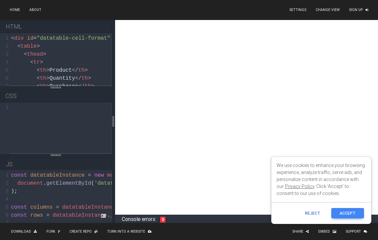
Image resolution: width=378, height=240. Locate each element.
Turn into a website (129, 231)
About (35, 10)
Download (24, 231)
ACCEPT (348, 213)
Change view (328, 10)
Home (15, 10)
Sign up (358, 10)
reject (312, 213)
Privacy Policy (299, 186)
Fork (53, 231)
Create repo (83, 231)
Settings (297, 10)
